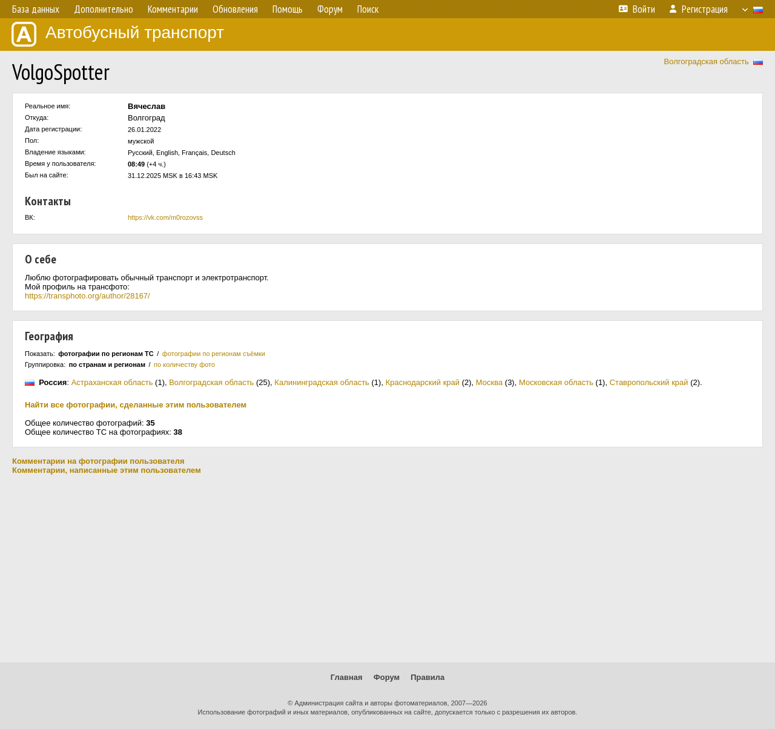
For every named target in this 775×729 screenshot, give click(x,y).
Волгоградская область (706, 61)
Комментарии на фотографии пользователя (98, 461)
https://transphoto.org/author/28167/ (87, 295)
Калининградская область (321, 382)
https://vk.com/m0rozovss (165, 217)
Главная (347, 677)
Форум (387, 677)
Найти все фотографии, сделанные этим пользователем (135, 404)
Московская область (556, 382)
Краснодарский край (423, 382)
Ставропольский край (649, 382)
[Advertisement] (387, 568)
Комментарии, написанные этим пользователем (106, 470)
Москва (489, 382)
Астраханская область (112, 382)
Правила (427, 677)
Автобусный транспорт (118, 34)
